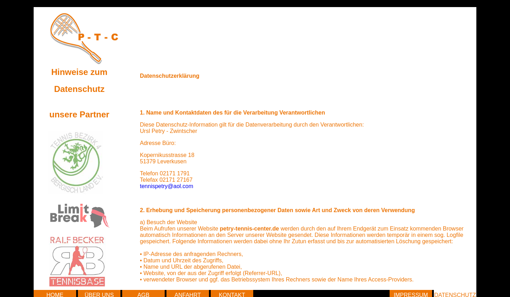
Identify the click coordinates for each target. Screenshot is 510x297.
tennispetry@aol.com (166, 186)
